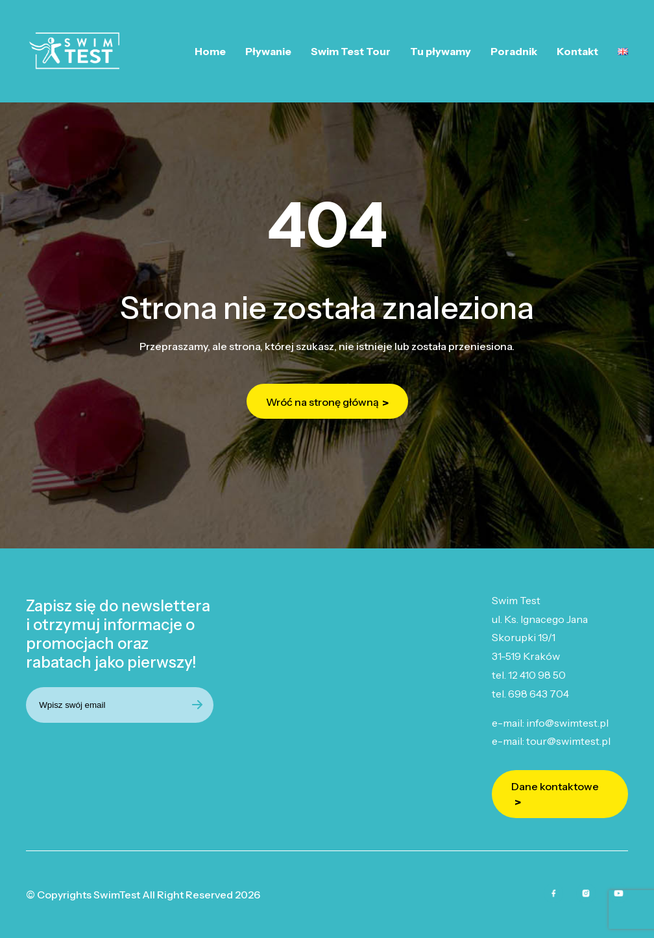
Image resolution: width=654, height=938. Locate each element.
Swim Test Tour (351, 51)
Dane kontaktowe (555, 786)
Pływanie (268, 51)
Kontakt (577, 51)
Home (210, 51)
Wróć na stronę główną (322, 401)
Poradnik (513, 51)
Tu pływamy (440, 51)
